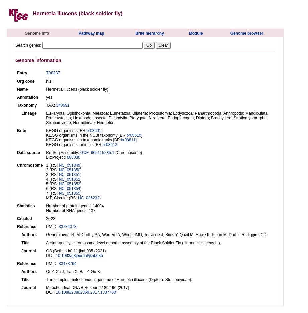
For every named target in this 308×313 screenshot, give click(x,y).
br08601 (93, 130)
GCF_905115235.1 (97, 152)
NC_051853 (69, 184)
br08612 (109, 144)
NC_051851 (69, 174)
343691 (62, 105)
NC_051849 (69, 165)
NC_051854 (69, 188)
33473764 (67, 263)
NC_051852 (69, 179)
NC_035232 (88, 198)
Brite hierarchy (149, 33)
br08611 (128, 140)
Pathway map (91, 33)
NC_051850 (69, 170)
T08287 (53, 73)
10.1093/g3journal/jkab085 (79, 255)
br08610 (133, 135)
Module (196, 33)
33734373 (67, 226)
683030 (73, 157)
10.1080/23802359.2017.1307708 (86, 292)
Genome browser (246, 33)
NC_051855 (69, 193)
